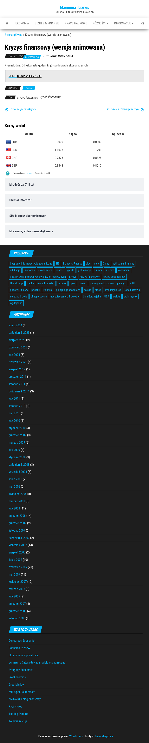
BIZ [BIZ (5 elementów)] (58, 263)
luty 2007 (14, 596)
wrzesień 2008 (18, 472)
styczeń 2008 (17, 516)
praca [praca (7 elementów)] (98, 290)
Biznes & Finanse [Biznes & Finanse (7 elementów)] (72, 263)
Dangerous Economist (22, 640)
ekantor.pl (30, 173)
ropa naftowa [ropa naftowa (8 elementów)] (132, 290)
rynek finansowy (50, 97)
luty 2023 (14, 355)
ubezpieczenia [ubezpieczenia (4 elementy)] (39, 296)
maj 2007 (14, 574)
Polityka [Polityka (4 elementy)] (48, 290)
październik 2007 (19, 538)
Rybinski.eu (15, 706)
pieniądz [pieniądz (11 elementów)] (121, 283)
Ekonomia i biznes (74, 7)
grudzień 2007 (17, 523)
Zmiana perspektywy (23, 109)
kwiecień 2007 (18, 582)
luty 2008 (14, 508)
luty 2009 (14, 450)
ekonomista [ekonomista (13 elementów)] (45, 270)
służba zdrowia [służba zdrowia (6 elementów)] (18, 296)
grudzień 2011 (17, 376)
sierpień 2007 (17, 552)
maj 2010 (14, 413)
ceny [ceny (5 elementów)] (96, 263)
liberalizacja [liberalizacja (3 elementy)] (16, 283)
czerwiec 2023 (18, 347)
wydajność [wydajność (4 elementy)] (16, 303)
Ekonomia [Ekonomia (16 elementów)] (29, 270)
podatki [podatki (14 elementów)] (35, 290)
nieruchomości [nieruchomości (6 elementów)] (45, 283)
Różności (100, 23)
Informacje (123, 23)
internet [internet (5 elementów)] (110, 270)
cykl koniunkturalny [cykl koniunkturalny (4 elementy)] (123, 263)
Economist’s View (19, 648)
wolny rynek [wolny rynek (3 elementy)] (130, 296)
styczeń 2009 (17, 457)
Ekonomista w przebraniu (24, 655)
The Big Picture (18, 714)
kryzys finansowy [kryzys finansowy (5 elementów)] (90, 276)
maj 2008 (14, 486)
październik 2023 (19, 332)
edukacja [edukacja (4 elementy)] (15, 270)
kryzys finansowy (27, 97)
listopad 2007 (17, 530)
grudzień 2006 (17, 611)
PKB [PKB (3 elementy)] (132, 283)
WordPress (76, 736)
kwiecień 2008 (18, 494)
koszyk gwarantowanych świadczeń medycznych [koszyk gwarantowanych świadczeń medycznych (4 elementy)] (38, 276)
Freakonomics (17, 677)
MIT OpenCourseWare (22, 692)
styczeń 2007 (17, 604)
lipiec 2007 (15, 560)
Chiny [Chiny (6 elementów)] (106, 263)
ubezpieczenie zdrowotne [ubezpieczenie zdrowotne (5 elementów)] (65, 296)
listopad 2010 (17, 406)
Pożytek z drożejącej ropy (123, 109)
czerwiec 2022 (18, 362)
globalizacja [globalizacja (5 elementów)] (84, 270)
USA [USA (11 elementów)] (106, 296)
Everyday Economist (21, 670)
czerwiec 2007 (18, 567)
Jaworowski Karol (61, 55)
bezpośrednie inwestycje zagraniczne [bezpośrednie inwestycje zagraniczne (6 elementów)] (31, 263)
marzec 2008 (17, 501)
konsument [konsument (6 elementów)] (124, 270)
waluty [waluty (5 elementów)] (116, 296)
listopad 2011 (17, 384)
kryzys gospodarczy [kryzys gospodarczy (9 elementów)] (114, 276)
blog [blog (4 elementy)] (88, 263)
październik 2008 (19, 464)
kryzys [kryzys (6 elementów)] (72, 276)
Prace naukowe (76, 23)
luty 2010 (14, 420)
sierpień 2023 (17, 340)
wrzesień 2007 (18, 545)
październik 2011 (19, 391)
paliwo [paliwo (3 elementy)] (83, 283)
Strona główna (13, 35)
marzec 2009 (17, 442)
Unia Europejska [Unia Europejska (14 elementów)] (92, 296)
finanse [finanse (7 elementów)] (59, 270)
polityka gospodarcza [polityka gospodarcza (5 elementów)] (68, 290)
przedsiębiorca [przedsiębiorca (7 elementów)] (113, 290)
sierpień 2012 (17, 369)
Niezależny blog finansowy (25, 699)
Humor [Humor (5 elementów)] (98, 270)
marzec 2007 (17, 589)
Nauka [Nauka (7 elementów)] (30, 283)
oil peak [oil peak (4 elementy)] (62, 283)
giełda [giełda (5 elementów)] (70, 270)
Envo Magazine (104, 736)
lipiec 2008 (15, 479)
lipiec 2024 (15, 325)
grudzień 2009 (17, 435)
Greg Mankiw (16, 684)
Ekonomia (22, 23)
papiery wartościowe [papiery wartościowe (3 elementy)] (102, 283)
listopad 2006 (17, 618)
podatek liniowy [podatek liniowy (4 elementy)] (19, 290)
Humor (29, 88)
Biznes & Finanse (47, 23)
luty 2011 (14, 398)
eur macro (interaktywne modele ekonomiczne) (37, 662)
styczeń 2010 (17, 428)
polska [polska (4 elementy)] (87, 290)
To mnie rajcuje (18, 721)
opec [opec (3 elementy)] (72, 283)
